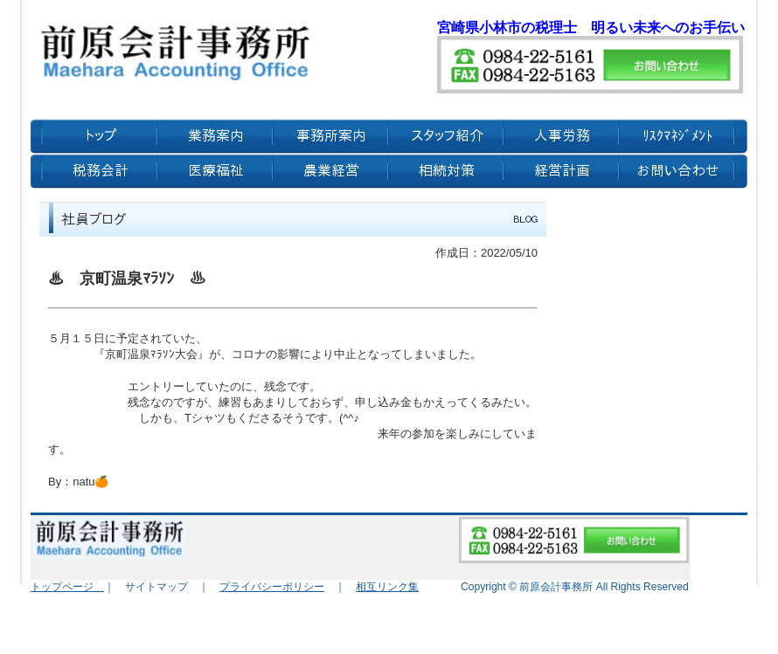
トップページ (67, 587)
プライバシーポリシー (271, 587)
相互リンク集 (387, 587)
